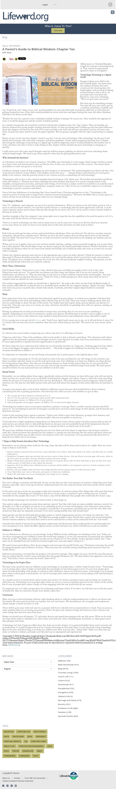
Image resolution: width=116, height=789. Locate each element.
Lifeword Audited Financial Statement (17, 781)
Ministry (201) (64, 704)
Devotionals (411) (66, 684)
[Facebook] (4, 59)
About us (6, 778)
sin (25, 741)
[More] (16, 59)
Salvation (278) (64, 712)
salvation (9, 731)
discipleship (18, 736)
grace (39, 751)
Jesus (38, 320)
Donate (17, 778)
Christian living (38, 741)
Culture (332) (64, 680)
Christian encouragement (31, 746)
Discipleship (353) (66, 688)
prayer (15, 751)
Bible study (9, 746)
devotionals (40, 731)
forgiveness (9, 756)
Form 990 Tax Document (35, 778)
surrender (24, 756)
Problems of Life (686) (68, 708)
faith (6, 736)
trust (36, 756)
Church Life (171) (65, 676)
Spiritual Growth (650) (68, 716)
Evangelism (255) (65, 692)
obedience (41, 736)
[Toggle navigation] (112, 12)
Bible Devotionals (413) (68, 664)
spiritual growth (12, 741)
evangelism (27, 751)
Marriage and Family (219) (69, 700)
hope (49, 746)
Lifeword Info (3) (65, 696)
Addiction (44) (64, 660)
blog (6, 751)
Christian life (23, 731)
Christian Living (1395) (68, 672)
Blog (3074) (63, 668)
